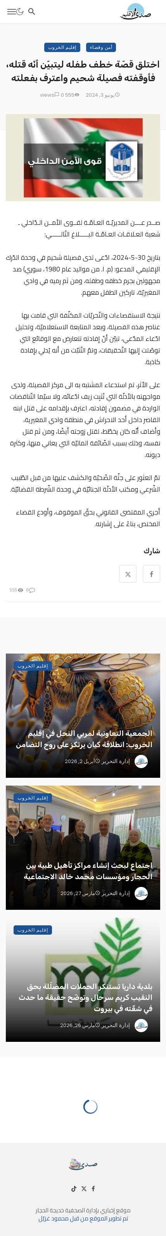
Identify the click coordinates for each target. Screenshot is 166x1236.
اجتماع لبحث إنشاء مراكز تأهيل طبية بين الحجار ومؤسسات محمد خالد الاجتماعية (88, 871)
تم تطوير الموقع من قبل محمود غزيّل (83, 1218)
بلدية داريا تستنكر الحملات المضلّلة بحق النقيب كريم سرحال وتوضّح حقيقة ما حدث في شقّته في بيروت (85, 997)
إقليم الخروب (62, 47)
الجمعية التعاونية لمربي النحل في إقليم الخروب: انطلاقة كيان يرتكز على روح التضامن (84, 739)
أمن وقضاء (101, 47)
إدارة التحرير (116, 761)
